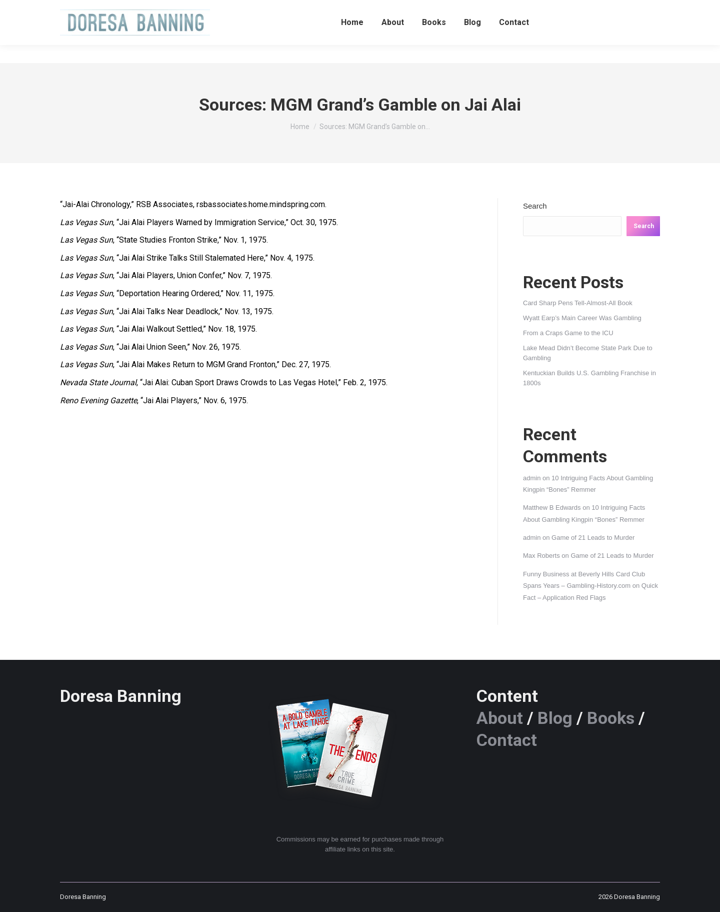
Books (610, 718)
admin (531, 478)
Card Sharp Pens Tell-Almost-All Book (577, 303)
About (499, 718)
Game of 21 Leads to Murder (593, 537)
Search (535, 206)
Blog (555, 718)
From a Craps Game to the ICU (568, 333)
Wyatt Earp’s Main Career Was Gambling (582, 318)
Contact (506, 740)
